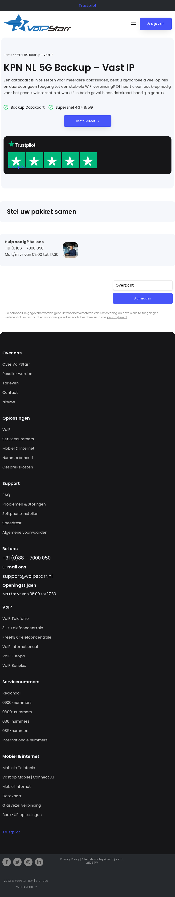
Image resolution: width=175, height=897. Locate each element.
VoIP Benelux (14, 665)
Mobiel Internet (16, 786)
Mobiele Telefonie (18, 767)
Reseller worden (17, 373)
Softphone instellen (20, 513)
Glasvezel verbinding (21, 805)
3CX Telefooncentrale (22, 628)
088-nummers (15, 721)
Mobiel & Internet (18, 448)
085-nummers (15, 730)
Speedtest (12, 523)
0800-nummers (17, 712)
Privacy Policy (70, 859)
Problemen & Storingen (24, 504)
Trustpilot (88, 5)
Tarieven (10, 383)
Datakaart (12, 796)
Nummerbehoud (17, 457)
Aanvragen (142, 298)
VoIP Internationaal (20, 646)
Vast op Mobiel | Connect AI (28, 777)
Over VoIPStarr (16, 364)
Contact (10, 392)
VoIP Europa (13, 656)
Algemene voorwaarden (24, 532)
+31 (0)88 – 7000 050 (26, 558)
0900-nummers (17, 702)
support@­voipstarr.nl (27, 576)
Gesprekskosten (17, 467)
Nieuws (8, 402)
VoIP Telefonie (15, 618)
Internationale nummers (25, 740)
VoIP (6, 429)
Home (8, 55)
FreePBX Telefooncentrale (26, 637)
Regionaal (11, 693)
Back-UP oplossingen (22, 814)
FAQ (6, 495)
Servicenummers (18, 439)
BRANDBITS (27, 887)
